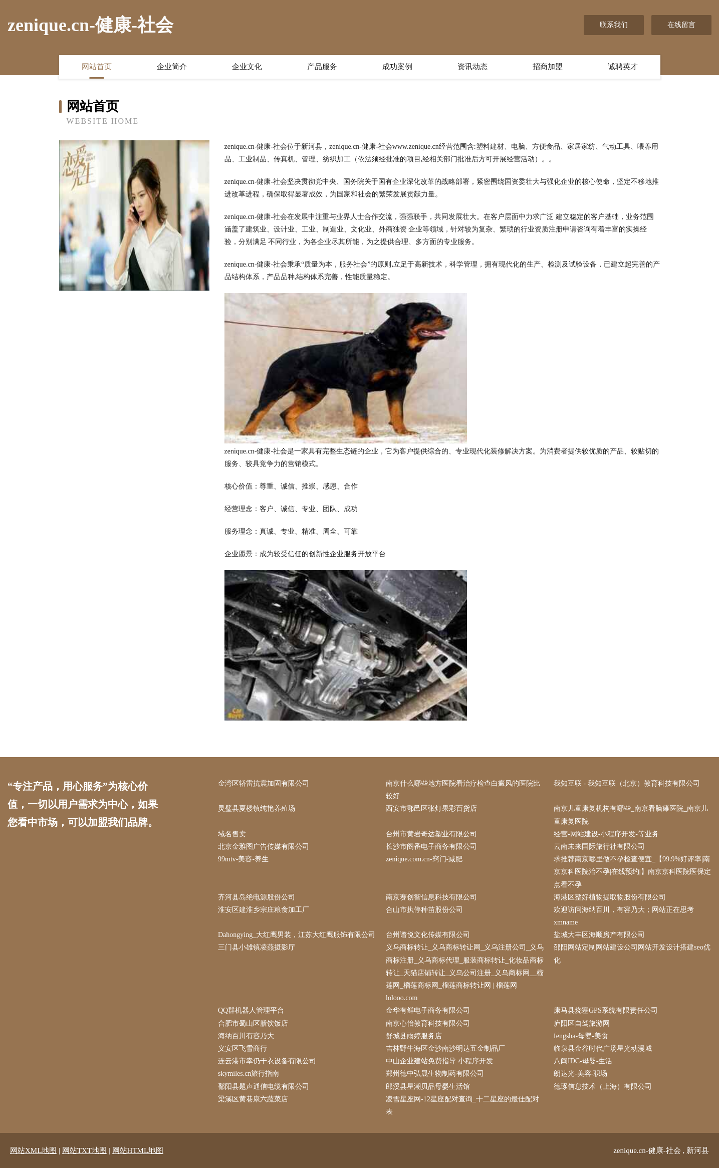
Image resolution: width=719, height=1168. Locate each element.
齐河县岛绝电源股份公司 (256, 897)
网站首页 (97, 67)
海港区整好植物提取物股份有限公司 (610, 897)
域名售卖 (232, 834)
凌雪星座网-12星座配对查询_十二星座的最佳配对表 (462, 1105)
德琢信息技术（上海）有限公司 (603, 1086)
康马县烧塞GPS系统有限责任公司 (606, 1010)
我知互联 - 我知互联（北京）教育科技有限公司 (627, 783)
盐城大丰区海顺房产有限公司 (599, 935)
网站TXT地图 (84, 1150)
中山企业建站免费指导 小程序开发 (439, 1061)
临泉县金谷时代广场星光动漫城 (603, 1048)
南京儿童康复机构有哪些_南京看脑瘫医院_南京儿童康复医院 (631, 815)
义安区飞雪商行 (242, 1048)
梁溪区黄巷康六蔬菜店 (253, 1099)
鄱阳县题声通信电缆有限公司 (263, 1086)
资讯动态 (472, 67)
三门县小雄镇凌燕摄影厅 (256, 947)
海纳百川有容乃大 (246, 1036)
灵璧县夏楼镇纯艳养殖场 (256, 808)
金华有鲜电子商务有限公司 (428, 1010)
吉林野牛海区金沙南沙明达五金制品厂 (445, 1048)
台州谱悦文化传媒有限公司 (428, 935)
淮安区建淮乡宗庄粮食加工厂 (263, 909)
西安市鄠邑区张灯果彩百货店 (431, 808)
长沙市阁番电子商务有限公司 (431, 846)
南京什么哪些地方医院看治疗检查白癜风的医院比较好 (463, 790)
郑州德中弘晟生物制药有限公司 (435, 1073)
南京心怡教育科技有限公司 (428, 1023)
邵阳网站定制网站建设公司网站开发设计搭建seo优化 (632, 954)
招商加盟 (548, 67)
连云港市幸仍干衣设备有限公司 (267, 1061)
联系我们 (614, 25)
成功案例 (397, 67)
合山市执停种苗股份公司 (424, 909)
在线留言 (681, 25)
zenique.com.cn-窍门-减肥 (424, 859)
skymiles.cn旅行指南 (249, 1073)
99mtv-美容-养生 (243, 859)
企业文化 (247, 67)
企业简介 (172, 67)
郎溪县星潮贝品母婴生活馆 (428, 1086)
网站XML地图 (33, 1150)
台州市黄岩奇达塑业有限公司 (431, 834)
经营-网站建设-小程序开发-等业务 (606, 834)
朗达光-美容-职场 (580, 1073)
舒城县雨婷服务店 (414, 1036)
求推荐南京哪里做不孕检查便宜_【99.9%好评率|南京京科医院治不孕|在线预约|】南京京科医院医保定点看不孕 (632, 871)
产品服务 (322, 67)
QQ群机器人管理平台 (251, 1010)
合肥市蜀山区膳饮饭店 (253, 1023)
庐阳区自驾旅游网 (582, 1023)
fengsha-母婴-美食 (581, 1036)
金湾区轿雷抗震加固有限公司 (263, 783)
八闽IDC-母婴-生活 (583, 1061)
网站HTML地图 (138, 1150)
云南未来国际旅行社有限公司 (599, 846)
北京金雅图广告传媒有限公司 (263, 846)
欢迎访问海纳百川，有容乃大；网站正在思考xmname (624, 916)
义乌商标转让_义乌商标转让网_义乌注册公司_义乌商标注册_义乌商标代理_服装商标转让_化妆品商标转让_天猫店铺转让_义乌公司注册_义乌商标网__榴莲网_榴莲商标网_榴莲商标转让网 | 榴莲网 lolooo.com (465, 973)
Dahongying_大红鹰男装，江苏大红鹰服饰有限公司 (296, 935)
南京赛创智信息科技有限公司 (431, 897)
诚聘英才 (623, 67)
